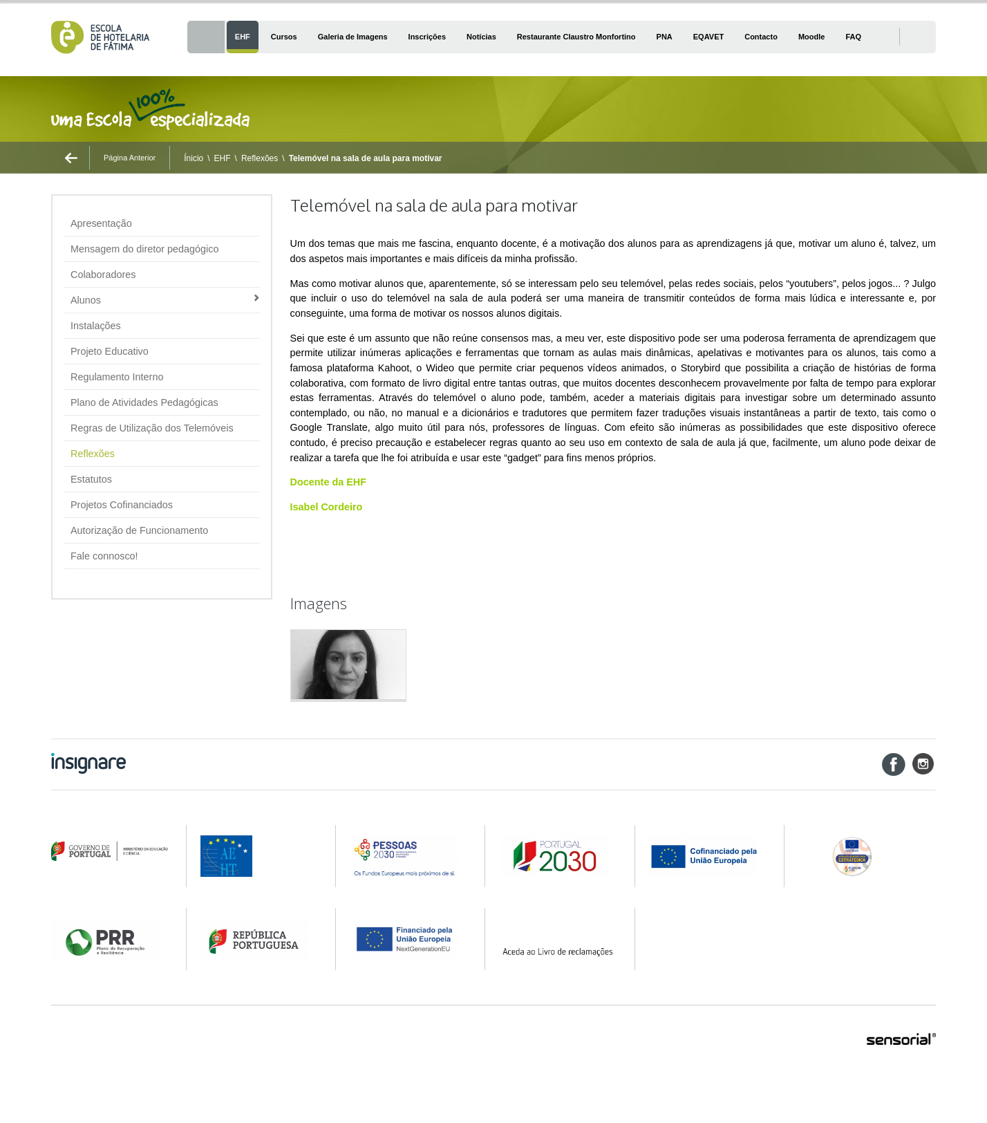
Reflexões (259, 158)
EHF (222, 158)
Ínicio (193, 158)
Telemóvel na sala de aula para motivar (365, 158)
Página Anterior (130, 158)
